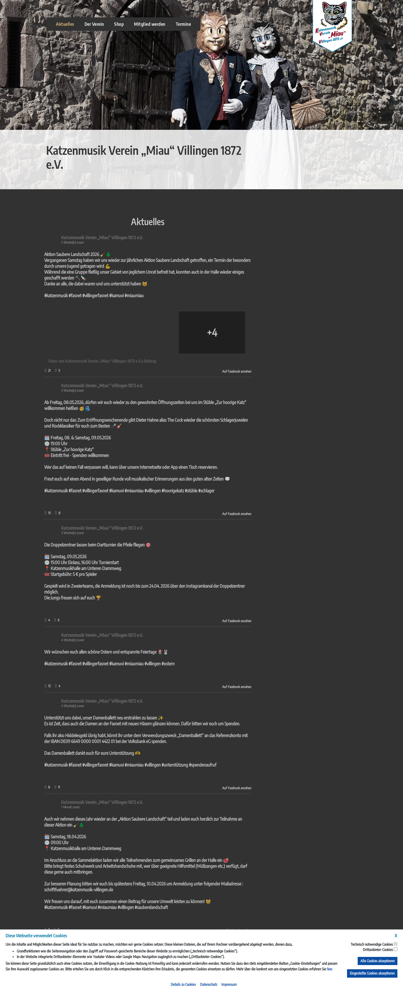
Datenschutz (208, 984)
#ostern (68, 663)
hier (329, 969)
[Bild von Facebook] (45, 332)
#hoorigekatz (73, 490)
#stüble (91, 490)
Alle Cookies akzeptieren (377, 961)
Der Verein (94, 24)
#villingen (53, 490)
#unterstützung (75, 765)
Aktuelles (65, 24)
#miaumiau (34, 295)
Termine (183, 24)
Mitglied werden (149, 24)
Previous (9, 94)
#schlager (107, 490)
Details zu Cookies (183, 984)
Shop (119, 24)
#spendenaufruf (103, 765)
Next (393, 94)
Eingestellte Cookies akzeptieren (372, 973)
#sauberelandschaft (52, 907)
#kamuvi (17, 295)
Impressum (229, 984)
